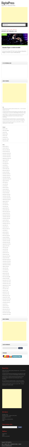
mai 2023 (4, 206)
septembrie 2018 (6, 264)
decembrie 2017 (6, 280)
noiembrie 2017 (6, 281)
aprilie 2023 (5, 208)
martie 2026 (5, 148)
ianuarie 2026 (5, 151)
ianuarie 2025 (5, 172)
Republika (4, 139)
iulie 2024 (4, 182)
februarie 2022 (5, 221)
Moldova (4, 134)
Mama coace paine (6, 436)
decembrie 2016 (6, 299)
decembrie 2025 (6, 153)
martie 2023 (5, 209)
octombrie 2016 (6, 302)
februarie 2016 (5, 309)
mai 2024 (4, 185)
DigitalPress (7, 3)
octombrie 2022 (6, 218)
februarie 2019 (5, 256)
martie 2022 (5, 220)
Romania (4, 140)
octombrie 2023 (6, 197)
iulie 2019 (4, 247)
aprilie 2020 (5, 232)
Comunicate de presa (6, 416)
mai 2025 (4, 165)
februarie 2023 (5, 211)
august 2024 (5, 180)
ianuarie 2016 (5, 311)
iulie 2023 (4, 203)
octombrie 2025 (6, 156)
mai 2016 (4, 304)
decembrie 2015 (6, 312)
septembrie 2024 (6, 178)
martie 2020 (5, 233)
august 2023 (5, 201)
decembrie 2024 (6, 173)
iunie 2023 (5, 204)
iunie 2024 (5, 184)
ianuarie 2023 (5, 213)
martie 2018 (5, 274)
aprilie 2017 (5, 292)
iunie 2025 (5, 163)
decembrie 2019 (6, 239)
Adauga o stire (5, 414)
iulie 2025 (4, 161)
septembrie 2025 (6, 158)
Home (3, 444)
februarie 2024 (5, 190)
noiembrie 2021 (6, 223)
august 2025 (5, 160)
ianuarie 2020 (5, 237)
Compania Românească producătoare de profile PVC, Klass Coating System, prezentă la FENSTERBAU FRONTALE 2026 (14, 112)
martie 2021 (5, 226)
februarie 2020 (5, 235)
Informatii (4, 34)
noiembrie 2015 (6, 314)
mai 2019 (4, 251)
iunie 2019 (5, 249)
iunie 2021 (5, 225)
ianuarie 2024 (5, 192)
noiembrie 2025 (6, 155)
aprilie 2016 (5, 305)
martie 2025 (5, 168)
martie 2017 (5, 293)
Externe (4, 128)
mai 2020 (4, 230)
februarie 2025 (5, 170)
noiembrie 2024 (6, 175)
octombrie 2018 (6, 263)
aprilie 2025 (5, 167)
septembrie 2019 (6, 244)
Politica (4, 135)
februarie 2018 (5, 276)
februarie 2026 (5, 149)
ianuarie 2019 (5, 257)
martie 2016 (5, 307)
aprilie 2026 (5, 146)
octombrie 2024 (6, 177)
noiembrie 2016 (6, 300)
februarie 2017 (5, 295)
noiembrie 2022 (6, 216)
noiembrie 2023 (6, 196)
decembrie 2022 (6, 215)
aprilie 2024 (5, 187)
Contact (3, 417)
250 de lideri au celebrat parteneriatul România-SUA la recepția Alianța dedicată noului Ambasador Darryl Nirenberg (13, 116)
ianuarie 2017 (5, 297)
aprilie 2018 (5, 273)
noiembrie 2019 (6, 240)
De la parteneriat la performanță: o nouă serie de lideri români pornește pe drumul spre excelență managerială (14, 119)
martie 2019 (5, 254)
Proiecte (4, 137)
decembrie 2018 (6, 259)
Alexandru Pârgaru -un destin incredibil (11, 47)
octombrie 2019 (6, 242)
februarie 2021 (5, 228)
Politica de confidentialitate (7, 419)
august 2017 (5, 287)
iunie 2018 (5, 269)
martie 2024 (5, 189)
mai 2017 (4, 290)
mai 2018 (4, 271)
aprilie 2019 (5, 252)
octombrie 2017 (6, 283)
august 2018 (5, 266)
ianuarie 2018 (5, 278)
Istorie (4, 132)
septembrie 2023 (6, 199)
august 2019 (5, 245)
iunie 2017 (5, 288)
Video (3, 420)
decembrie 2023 (6, 194)
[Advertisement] (14, 14)
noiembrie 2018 (6, 261)
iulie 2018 (4, 268)
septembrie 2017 (6, 285)
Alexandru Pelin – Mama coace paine (9, 415)
